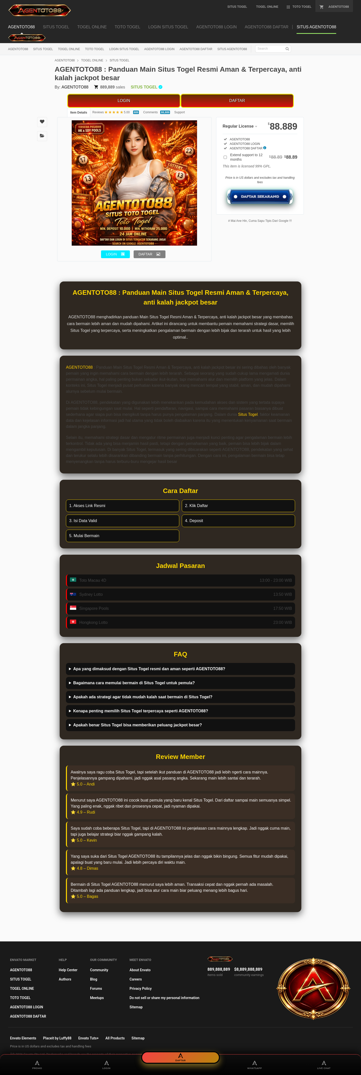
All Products (115, 1038)
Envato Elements (23, 1038)
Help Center (68, 970)
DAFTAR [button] (145, 254)
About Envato (140, 970)
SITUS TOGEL (43, 49)
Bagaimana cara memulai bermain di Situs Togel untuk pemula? (134, 683)
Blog (93, 979)
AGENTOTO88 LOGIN (159, 49)
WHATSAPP (254, 1064)
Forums (96, 989)
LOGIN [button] (111, 254)
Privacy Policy (141, 989)
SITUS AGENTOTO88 (232, 49)
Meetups (97, 998)
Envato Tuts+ (88, 1038)
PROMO (37, 1064)
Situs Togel (248, 414)
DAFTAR (237, 101)
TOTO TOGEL (94, 49)
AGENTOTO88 (18, 49)
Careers (136, 979)
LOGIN (124, 101)
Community (99, 970)
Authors (65, 979)
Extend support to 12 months (263, 157)
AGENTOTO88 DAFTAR (195, 49)
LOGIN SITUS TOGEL (124, 49)
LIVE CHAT (324, 1064)
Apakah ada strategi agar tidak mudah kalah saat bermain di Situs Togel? (142, 697)
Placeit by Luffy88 (57, 1038)
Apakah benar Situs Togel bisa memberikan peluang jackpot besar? (137, 725)
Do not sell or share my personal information (165, 998)
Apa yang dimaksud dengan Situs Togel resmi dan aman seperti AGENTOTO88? (149, 669)
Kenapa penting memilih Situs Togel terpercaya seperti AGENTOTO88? (140, 711)
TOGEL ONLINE (69, 49)
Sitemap (136, 1007)
